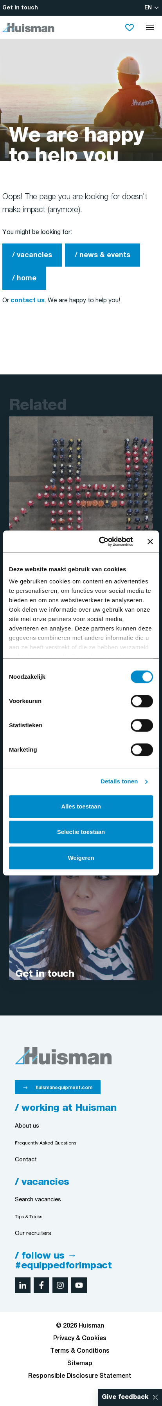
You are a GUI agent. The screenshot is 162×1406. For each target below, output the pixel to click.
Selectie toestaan (81, 831)
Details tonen (119, 781)
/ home (24, 278)
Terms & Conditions (80, 1351)
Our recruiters (33, 1233)
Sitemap (79, 1363)
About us (27, 1126)
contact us (28, 300)
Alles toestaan (81, 806)
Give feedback (125, 1397)
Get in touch (20, 8)
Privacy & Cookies (79, 1338)
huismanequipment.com (64, 1088)
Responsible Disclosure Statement (79, 1376)
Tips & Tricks (28, 1217)
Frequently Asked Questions (45, 1143)
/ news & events (102, 255)
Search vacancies (38, 1200)
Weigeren (81, 857)
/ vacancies (32, 255)
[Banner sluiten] (150, 541)
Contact (26, 1160)
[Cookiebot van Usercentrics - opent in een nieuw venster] (100, 541)
